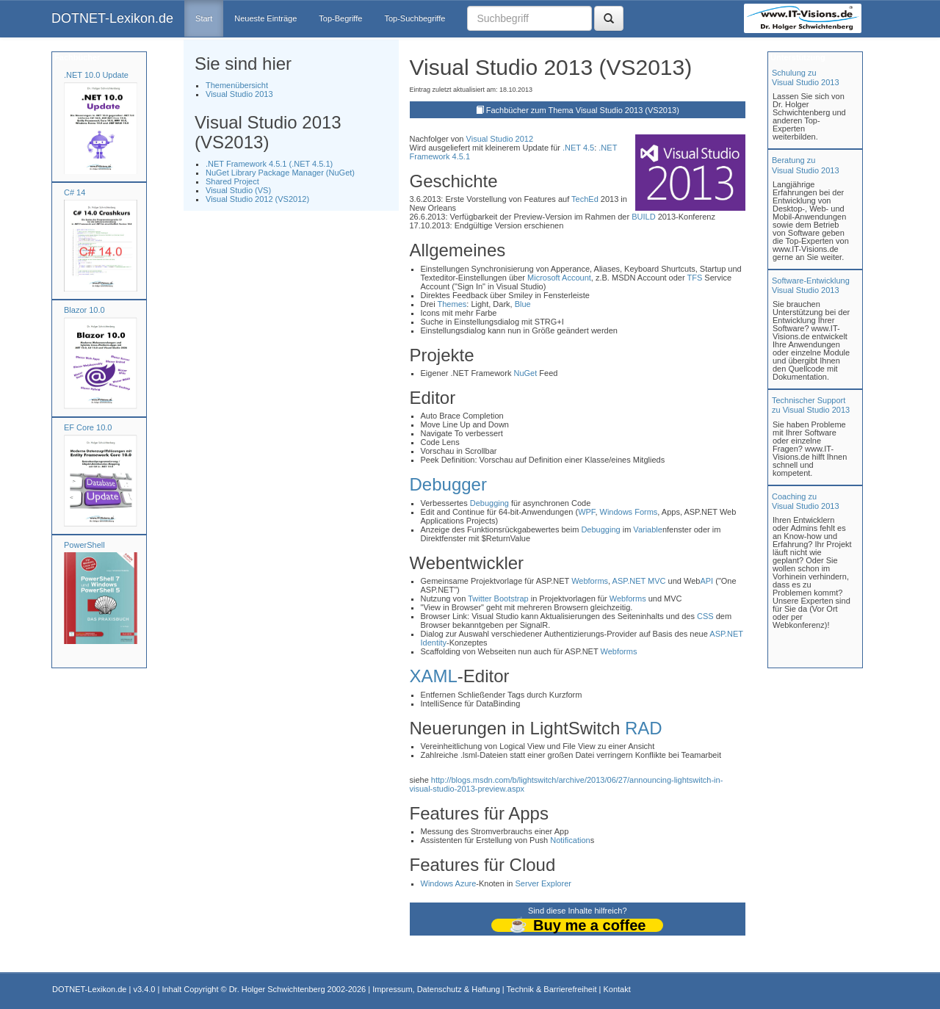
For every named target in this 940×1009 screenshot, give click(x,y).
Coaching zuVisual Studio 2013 (805, 501)
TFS (695, 277)
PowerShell (84, 544)
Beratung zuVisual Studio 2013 (805, 165)
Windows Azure (449, 883)
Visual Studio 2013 (239, 94)
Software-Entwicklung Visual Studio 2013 (811, 285)
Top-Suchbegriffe (414, 18)
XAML (434, 676)
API (706, 580)
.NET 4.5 (578, 147)
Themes (452, 304)
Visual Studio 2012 (500, 138)
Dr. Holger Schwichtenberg (277, 989)
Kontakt (616, 989)
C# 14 (74, 192)
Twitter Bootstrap (498, 598)
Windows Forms (629, 511)
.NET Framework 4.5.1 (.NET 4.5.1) (269, 163)
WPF (586, 511)
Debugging (489, 503)
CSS (705, 616)
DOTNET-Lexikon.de (112, 18)
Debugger (448, 484)
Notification (570, 840)
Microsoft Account (559, 277)
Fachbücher (76, 57)
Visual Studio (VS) (238, 190)
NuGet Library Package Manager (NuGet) (280, 172)
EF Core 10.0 (88, 427)
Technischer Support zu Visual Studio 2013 (811, 405)
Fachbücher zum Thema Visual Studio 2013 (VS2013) (582, 110)
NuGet (525, 373)
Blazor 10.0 (84, 309)
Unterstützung (796, 57)
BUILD (643, 216)
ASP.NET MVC (639, 580)
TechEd (585, 199)
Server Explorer (543, 883)
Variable (647, 529)
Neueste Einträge (265, 18)
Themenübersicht (237, 85)
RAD (643, 728)
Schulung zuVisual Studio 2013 (805, 77)
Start (203, 18)
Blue (523, 304)
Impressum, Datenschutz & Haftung (436, 989)
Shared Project (232, 181)
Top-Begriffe (340, 18)
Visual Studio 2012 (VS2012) (257, 199)
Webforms (589, 580)
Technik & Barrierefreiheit (552, 989)
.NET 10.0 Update (96, 74)
